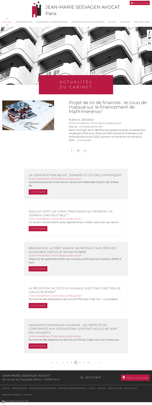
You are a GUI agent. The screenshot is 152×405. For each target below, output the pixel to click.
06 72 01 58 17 (93, 380)
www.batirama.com (91, 126)
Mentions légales (11, 398)
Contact (125, 22)
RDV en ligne (142, 22)
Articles (27, 398)
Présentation (24, 22)
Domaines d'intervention (52, 22)
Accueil (7, 22)
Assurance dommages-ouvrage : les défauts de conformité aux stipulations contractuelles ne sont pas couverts (75, 332)
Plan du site (130, 391)
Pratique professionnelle (88, 22)
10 (88, 366)
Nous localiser (137, 381)
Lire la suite (84, 140)
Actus (112, 22)
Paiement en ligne (141, 3)
